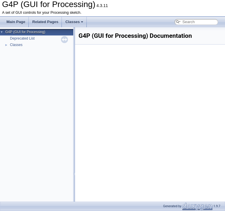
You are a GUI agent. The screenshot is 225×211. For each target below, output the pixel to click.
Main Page (15, 22)
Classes (74, 22)
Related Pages (45, 22)
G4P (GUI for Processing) (25, 32)
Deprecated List (22, 38)
